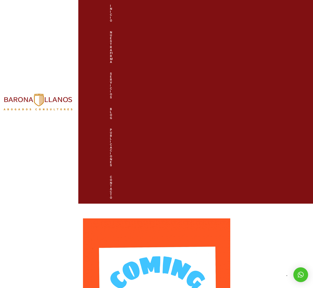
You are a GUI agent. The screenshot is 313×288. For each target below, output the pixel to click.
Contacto (266, 13)
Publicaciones (235, 13)
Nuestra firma (149, 13)
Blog (206, 13)
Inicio (121, 13)
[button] (300, 274)
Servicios (182, 13)
